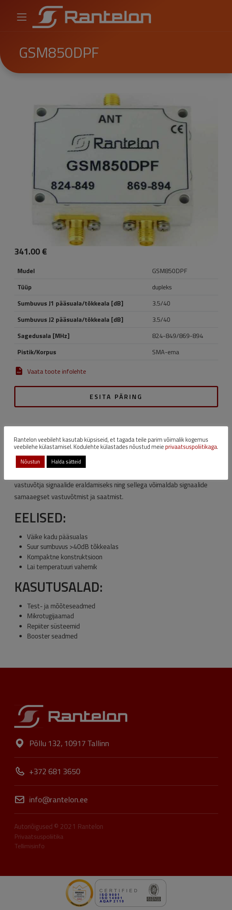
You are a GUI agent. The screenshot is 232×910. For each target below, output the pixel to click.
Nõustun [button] (30, 461)
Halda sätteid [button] (66, 461)
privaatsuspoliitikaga (191, 446)
